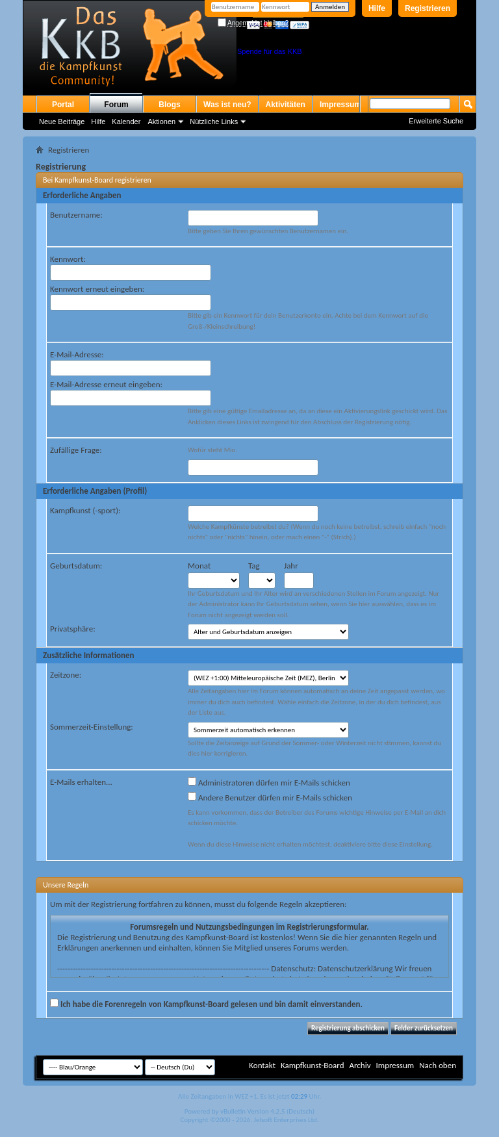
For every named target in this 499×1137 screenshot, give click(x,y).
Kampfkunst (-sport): (85, 510)
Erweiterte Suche (436, 121)
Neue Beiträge (61, 121)
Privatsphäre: (73, 628)
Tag (254, 565)
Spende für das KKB (269, 51)
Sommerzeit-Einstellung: (91, 727)
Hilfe (376, 8)
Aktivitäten (285, 104)
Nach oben (437, 1065)
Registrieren (427, 8)
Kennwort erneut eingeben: (97, 289)
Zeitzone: (65, 675)
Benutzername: (76, 215)
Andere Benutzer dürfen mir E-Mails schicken (270, 797)
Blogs (169, 104)
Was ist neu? (227, 104)
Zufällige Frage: (76, 450)
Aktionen (161, 121)
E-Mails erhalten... (81, 782)
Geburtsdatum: (76, 565)
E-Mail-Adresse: (77, 354)
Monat (199, 565)
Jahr (291, 565)
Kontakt (262, 1065)
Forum (116, 104)
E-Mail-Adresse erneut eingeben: (106, 384)
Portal (63, 104)
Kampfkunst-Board (312, 1065)
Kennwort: (68, 259)
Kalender (126, 121)
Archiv (359, 1065)
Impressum (340, 104)
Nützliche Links (214, 121)
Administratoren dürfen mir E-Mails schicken (269, 782)
